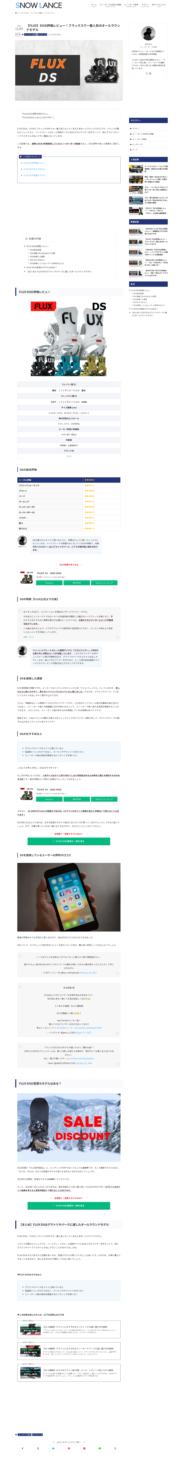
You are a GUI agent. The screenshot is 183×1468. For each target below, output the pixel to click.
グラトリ (135, 128)
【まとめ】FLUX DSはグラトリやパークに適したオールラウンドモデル (59, 271)
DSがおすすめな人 (37, 260)
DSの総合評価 (35, 249)
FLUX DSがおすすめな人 (35, 169)
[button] (22, 1448)
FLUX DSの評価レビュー (35, 162)
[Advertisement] (68, 209)
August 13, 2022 (83, 1032)
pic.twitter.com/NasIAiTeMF (88, 1027)
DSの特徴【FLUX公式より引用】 (43, 253)
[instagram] (150, 73)
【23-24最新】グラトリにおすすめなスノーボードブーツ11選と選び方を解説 (78, 1348)
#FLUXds (61, 1027)
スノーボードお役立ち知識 (143, 134)
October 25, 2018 (84, 1063)
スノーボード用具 (30, 34)
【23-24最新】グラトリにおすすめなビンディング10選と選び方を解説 (75, 1326)
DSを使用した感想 (37, 256)
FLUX (68, 456)
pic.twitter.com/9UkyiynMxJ (80, 1058)
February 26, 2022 (88, 972)
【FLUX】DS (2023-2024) (48, 573)
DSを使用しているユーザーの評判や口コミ (47, 263)
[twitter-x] (147, 73)
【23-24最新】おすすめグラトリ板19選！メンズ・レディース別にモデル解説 (78, 1370)
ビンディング (42, 34)
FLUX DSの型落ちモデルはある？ (42, 267)
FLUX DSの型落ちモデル (35, 175)
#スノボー (69, 1027)
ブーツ (135, 149)
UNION (30, 637)
